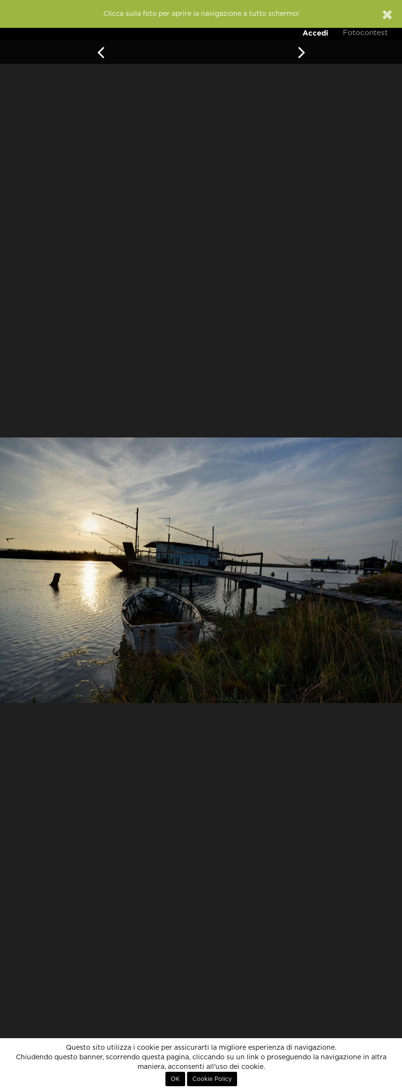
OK (175, 1079)
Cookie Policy (212, 1079)
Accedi (315, 33)
